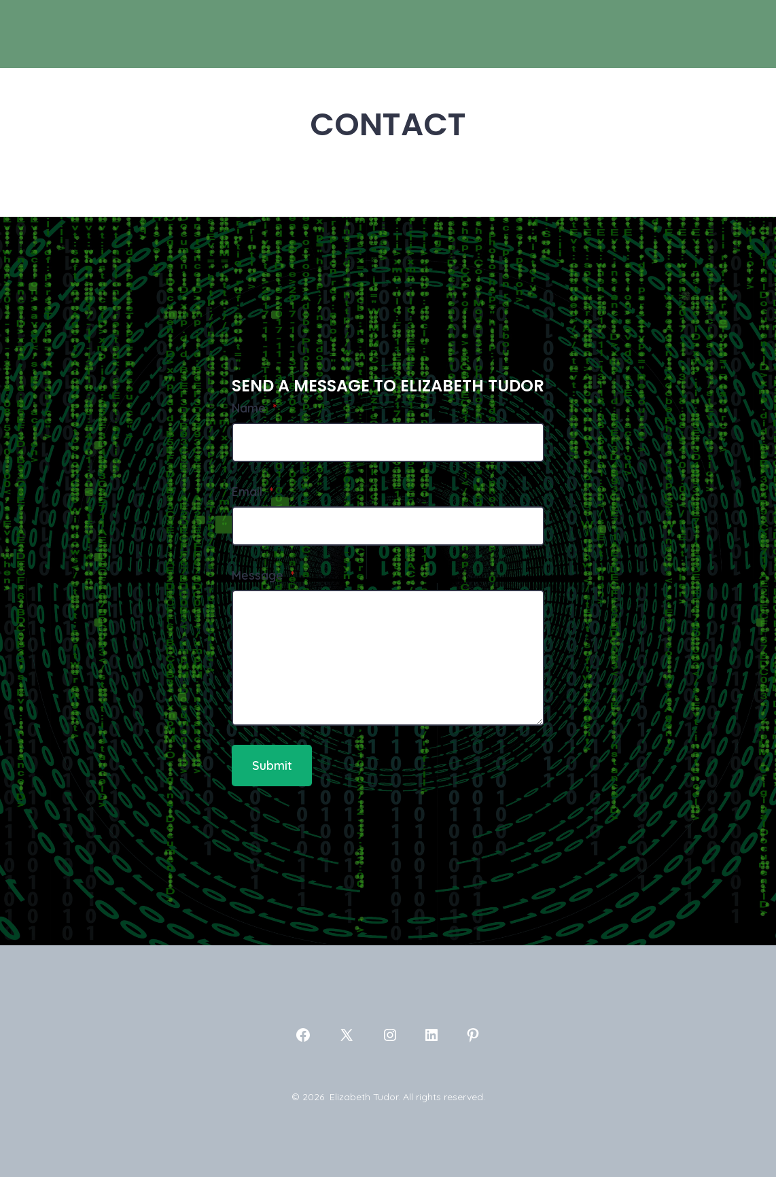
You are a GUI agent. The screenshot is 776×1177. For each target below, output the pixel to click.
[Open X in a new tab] (346, 1035)
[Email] (388, 526)
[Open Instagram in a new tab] (390, 1035)
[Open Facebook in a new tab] (303, 1035)
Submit (272, 765)
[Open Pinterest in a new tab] (473, 1035)
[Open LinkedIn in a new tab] (431, 1035)
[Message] (388, 658)
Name (254, 407)
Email (252, 491)
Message (263, 574)
